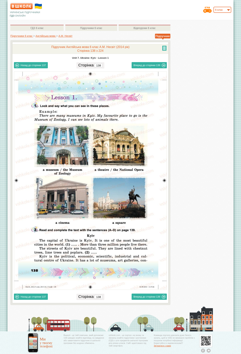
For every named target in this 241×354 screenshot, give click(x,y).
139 (149, 65)
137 (30, 65)
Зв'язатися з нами (162, 346)
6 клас (37, 28)
